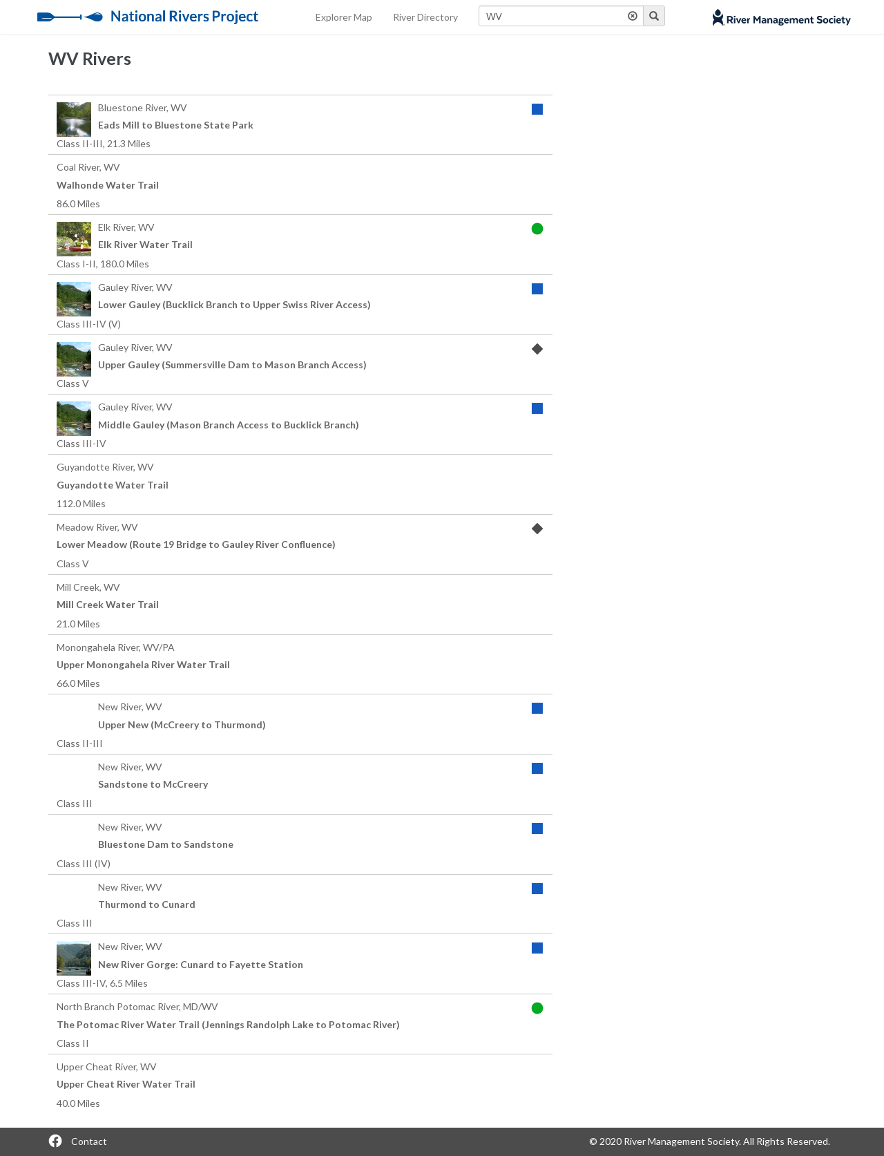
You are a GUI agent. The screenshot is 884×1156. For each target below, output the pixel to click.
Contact (89, 1141)
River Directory (425, 17)
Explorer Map (344, 17)
